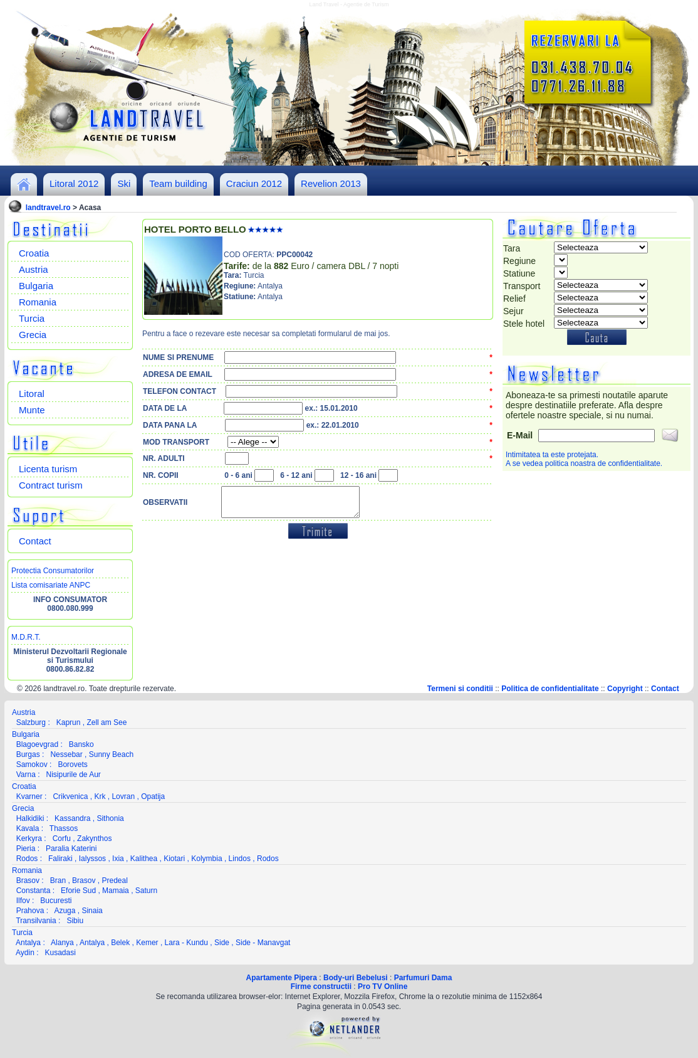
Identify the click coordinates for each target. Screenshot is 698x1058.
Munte (32, 410)
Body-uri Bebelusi (355, 977)
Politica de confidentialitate (549, 688)
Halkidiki (30, 818)
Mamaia (115, 890)
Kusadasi (60, 952)
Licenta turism (48, 468)
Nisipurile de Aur (73, 774)
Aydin (25, 952)
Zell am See (106, 722)
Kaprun (68, 722)
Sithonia (109, 818)
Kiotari (174, 858)
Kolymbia (206, 858)
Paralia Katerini (71, 848)
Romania (37, 302)
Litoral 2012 (73, 183)
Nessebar (66, 754)
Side (221, 942)
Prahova (30, 910)
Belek (120, 942)
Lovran (123, 796)
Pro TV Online (382, 986)
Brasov (27, 880)
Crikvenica (70, 796)
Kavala (27, 828)
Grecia (32, 334)
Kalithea (143, 858)
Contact (35, 541)
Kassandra (72, 818)
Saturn (146, 890)
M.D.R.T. (26, 637)
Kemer (147, 942)
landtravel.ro (48, 207)
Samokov (32, 764)
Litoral (31, 393)
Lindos (240, 858)
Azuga (64, 910)
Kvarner (29, 796)
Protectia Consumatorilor (52, 570)
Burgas (28, 754)
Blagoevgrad (37, 744)
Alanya (62, 942)
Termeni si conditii (460, 688)
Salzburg (31, 722)
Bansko (81, 744)
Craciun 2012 (254, 183)
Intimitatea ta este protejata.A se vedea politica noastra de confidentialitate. (584, 459)
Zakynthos (94, 838)
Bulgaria (36, 285)
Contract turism (51, 485)
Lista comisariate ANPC (50, 585)
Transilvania (36, 920)
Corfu (62, 838)
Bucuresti (55, 900)
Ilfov (23, 900)
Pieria (26, 848)
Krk (99, 796)
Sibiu (74, 920)
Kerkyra (29, 838)
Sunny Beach (111, 754)
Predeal (114, 880)
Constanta (33, 890)
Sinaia (91, 910)
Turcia (31, 318)
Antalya (28, 942)
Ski (123, 183)
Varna (26, 774)
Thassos (63, 828)
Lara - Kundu (186, 942)
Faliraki (60, 858)
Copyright (625, 688)
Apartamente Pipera (281, 977)
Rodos (27, 858)
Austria (33, 269)
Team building (178, 183)
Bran (58, 880)
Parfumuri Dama (423, 977)
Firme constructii (321, 986)
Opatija (153, 796)
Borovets (72, 764)
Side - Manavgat (263, 942)
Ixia (118, 858)
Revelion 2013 (331, 183)
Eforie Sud (78, 890)
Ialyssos (92, 858)
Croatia (34, 253)
